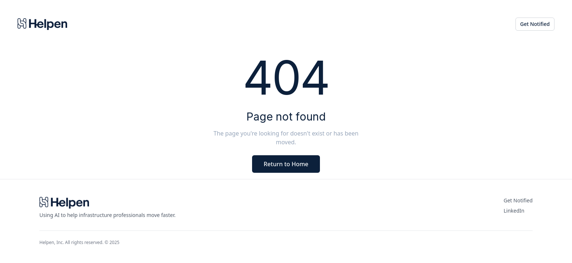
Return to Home (286, 164)
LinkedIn (514, 210)
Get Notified (535, 23)
